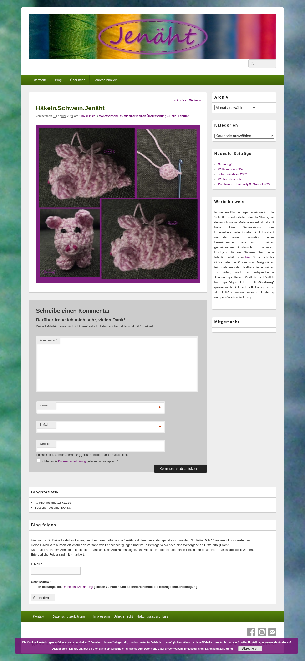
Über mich (77, 80)
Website (45, 444)
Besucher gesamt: (47, 507)
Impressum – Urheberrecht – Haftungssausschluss (130, 616)
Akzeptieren (250, 648)
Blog (58, 80)
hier (247, 257)
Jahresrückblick (105, 80)
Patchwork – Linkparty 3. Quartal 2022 (244, 184)
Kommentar (48, 340)
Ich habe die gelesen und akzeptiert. (77, 461)
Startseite (40, 80)
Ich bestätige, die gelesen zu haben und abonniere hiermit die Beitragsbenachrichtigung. (115, 587)
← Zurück (179, 100)
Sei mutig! (225, 164)
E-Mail (43, 424)
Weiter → (195, 100)
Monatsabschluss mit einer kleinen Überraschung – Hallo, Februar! (144, 116)
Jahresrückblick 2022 (232, 174)
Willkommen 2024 (230, 169)
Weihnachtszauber (231, 179)
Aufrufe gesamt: (46, 502)
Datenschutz (41, 581)
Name (43, 405)
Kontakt (38, 616)
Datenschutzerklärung (72, 461)
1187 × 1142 (87, 116)
